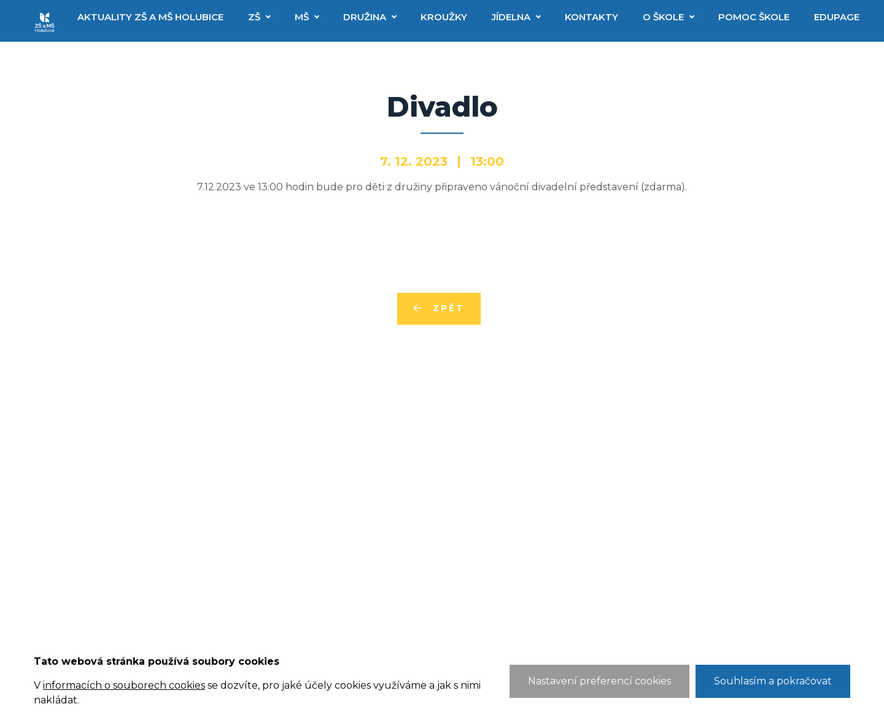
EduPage (836, 17)
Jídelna (511, 17)
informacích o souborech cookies (124, 685)
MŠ (302, 17)
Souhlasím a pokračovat (773, 681)
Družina (364, 17)
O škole (663, 17)
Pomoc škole (753, 17)
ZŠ (254, 17)
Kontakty (591, 17)
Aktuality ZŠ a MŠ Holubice (150, 17)
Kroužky (444, 17)
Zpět (448, 308)
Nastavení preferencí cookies (599, 681)
